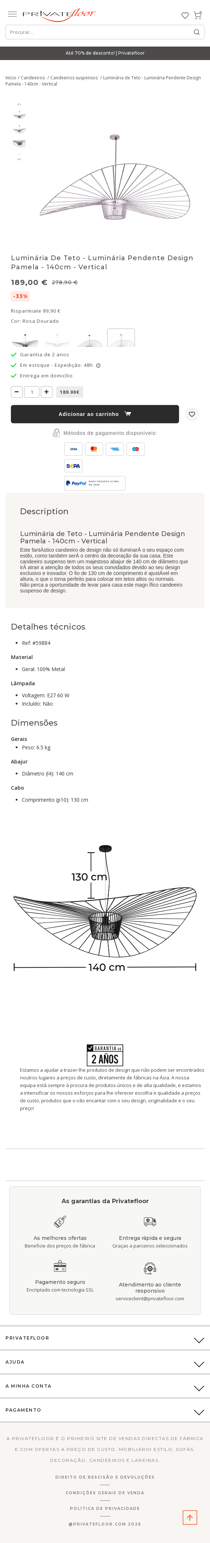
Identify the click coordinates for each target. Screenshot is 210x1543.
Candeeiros (33, 78)
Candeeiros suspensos (74, 78)
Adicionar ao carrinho (95, 414)
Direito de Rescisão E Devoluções (105, 1477)
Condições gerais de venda (105, 1493)
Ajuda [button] (15, 1362)
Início (10, 78)
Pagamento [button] (23, 1410)
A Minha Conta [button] (28, 1386)
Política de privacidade (105, 1508)
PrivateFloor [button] (27, 1338)
